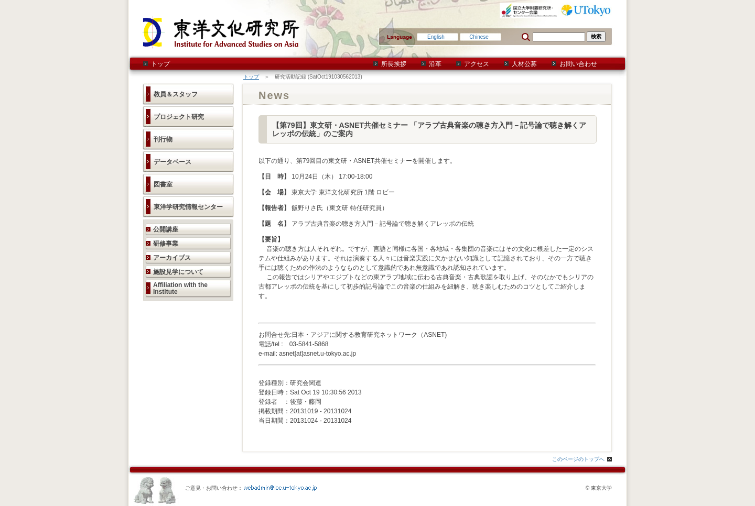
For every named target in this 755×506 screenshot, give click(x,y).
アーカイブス (172, 257)
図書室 (163, 184)
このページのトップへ (578, 459)
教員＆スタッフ (176, 94)
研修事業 (165, 243)
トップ (160, 64)
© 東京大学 (599, 488)
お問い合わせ (578, 64)
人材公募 (524, 64)
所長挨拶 (393, 64)
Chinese (479, 37)
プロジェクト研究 (179, 116)
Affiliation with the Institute (180, 288)
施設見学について (178, 272)
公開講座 (165, 229)
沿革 (435, 64)
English (436, 37)
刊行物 (163, 139)
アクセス (476, 64)
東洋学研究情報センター (188, 207)
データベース (172, 162)
